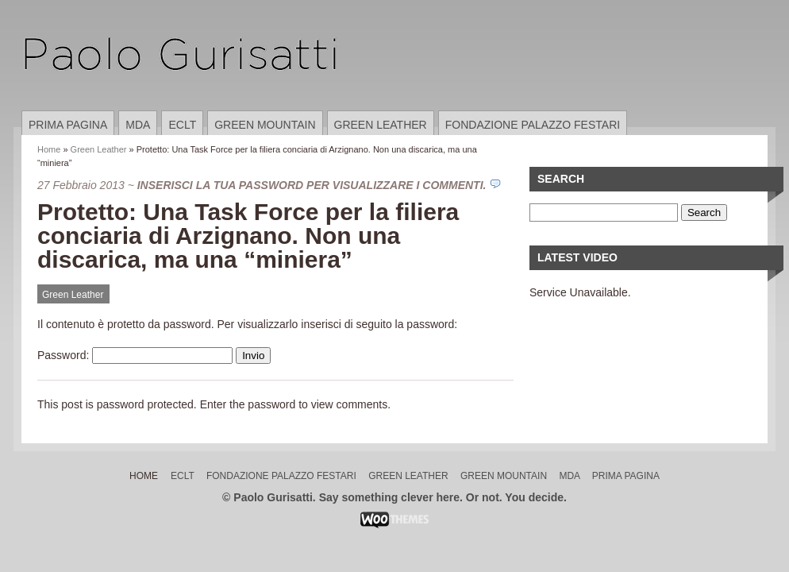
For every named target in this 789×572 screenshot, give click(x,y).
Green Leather (380, 124)
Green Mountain (264, 124)
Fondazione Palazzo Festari (532, 124)
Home (48, 149)
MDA (137, 124)
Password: (135, 355)
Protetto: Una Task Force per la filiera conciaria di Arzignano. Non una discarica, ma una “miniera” (248, 235)
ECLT (182, 124)
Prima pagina (68, 124)
